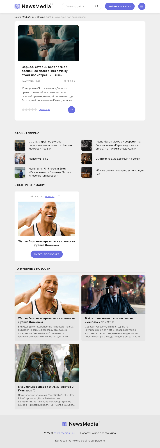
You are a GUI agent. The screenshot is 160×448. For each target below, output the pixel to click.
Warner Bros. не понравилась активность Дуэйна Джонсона (46, 243)
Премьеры (44, 109)
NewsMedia (36, 6)
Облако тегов (45, 17)
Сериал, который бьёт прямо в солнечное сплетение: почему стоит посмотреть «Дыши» (45, 71)
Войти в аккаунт (120, 6)
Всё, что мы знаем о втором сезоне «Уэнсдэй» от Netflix (109, 320)
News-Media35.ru (25, 17)
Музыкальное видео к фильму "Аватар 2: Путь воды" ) (46, 388)
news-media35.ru (64, 433)
